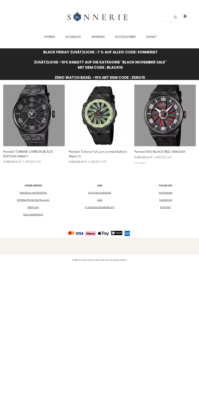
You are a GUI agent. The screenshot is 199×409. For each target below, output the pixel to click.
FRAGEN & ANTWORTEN (33, 192)
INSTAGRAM (165, 192)
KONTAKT (165, 207)
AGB (99, 185)
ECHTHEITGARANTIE (99, 192)
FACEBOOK (165, 199)
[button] (185, 16)
